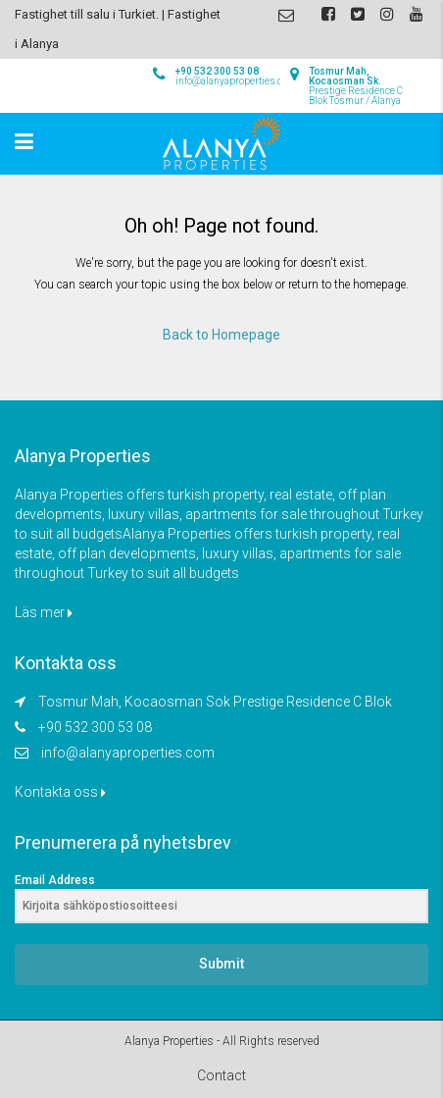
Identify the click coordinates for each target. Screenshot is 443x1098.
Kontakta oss (60, 792)
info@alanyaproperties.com (128, 752)
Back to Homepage (221, 334)
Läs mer (44, 612)
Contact (221, 1075)
